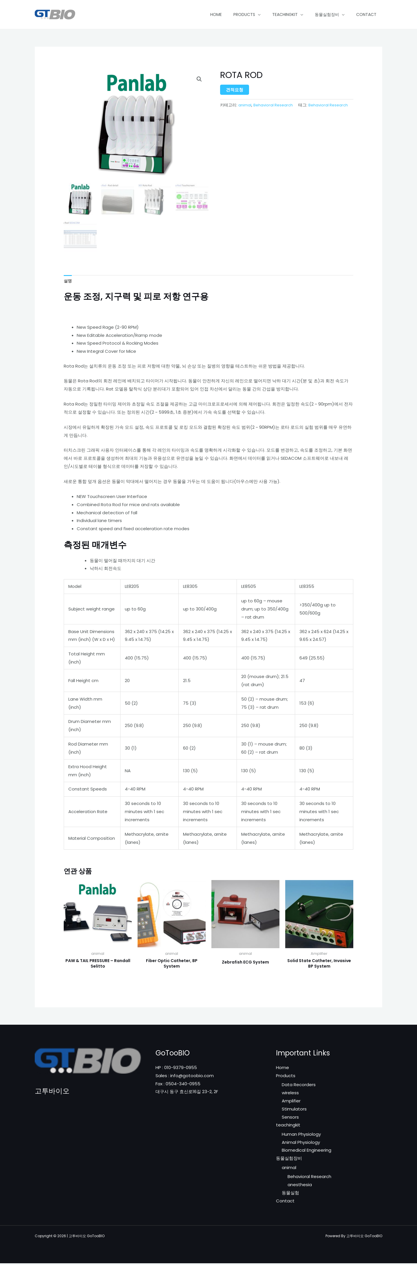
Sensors (290, 1119)
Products (244, 14)
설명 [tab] (68, 281)
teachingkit (285, 14)
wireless (290, 1094)
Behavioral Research (273, 105)
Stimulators (294, 1111)
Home (216, 14)
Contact (366, 14)
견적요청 (234, 90)
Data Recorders (299, 1086)
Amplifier (291, 1102)
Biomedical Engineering (306, 1152)
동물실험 (290, 1195)
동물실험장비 (327, 14)
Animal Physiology (301, 1144)
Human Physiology (301, 1136)
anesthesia (300, 1187)
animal (244, 105)
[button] (199, 79)
